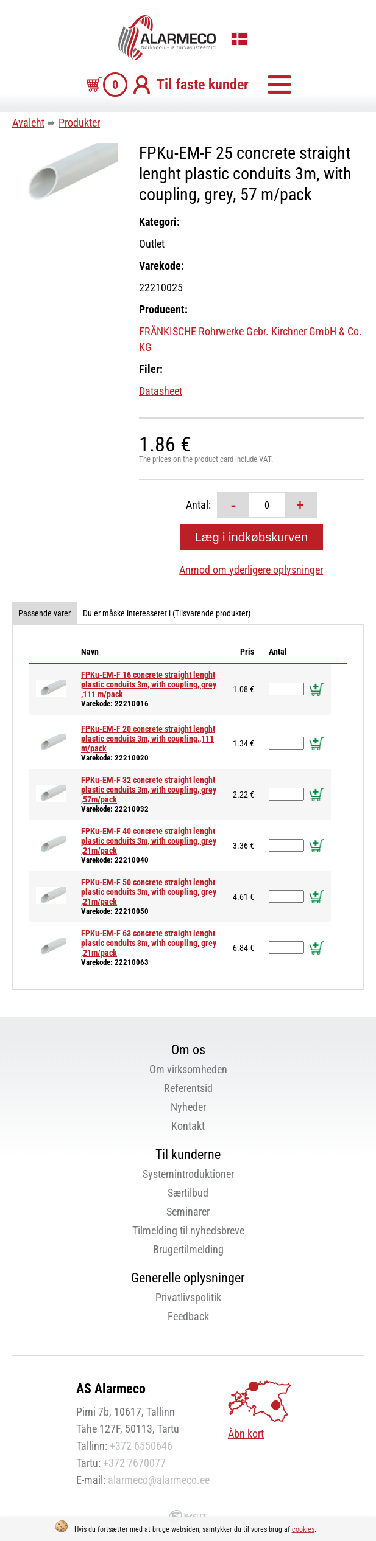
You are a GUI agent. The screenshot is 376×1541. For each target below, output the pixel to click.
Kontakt (188, 1125)
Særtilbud (188, 1192)
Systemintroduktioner (188, 1173)
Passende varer (44, 613)
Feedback (188, 1316)
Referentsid (188, 1088)
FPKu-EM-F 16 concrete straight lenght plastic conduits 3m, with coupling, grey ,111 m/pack (148, 684)
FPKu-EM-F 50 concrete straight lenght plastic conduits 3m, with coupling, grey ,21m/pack (148, 891)
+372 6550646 (141, 1445)
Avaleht (28, 122)
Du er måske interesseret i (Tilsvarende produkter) (166, 613)
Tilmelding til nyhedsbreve (188, 1230)
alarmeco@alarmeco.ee (159, 1479)
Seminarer (188, 1211)
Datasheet (160, 390)
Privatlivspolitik (188, 1297)
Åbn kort (246, 1433)
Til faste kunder (203, 84)
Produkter (79, 122)
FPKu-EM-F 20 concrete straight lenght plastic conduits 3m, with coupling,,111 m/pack (148, 738)
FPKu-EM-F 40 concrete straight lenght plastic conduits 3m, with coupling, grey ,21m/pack (148, 840)
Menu (279, 84)
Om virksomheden (188, 1069)
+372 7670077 (134, 1462)
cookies (303, 1529)
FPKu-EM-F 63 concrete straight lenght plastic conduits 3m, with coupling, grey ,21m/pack (148, 943)
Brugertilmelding (188, 1249)
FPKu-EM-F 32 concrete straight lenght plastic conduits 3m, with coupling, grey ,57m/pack (148, 789)
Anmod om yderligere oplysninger (251, 569)
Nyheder (188, 1107)
